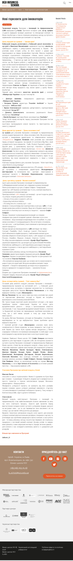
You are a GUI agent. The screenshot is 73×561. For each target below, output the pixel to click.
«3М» (17, 194)
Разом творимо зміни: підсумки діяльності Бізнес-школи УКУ (62, 124)
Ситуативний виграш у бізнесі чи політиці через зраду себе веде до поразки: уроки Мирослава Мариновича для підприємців (63, 155)
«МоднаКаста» (7, 140)
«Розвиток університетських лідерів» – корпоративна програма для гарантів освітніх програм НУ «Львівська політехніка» (62, 89)
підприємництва (44, 272)
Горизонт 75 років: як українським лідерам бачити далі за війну (63, 58)
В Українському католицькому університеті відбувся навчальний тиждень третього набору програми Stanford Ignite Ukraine (63, 30)
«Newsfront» (48, 167)
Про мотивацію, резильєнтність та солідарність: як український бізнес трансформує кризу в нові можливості (63, 71)
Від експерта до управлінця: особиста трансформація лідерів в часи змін (62, 171)
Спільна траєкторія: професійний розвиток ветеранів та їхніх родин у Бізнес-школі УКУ (63, 46)
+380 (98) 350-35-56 (18, 468)
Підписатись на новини (54, 477)
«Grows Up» (40, 149)
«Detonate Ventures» (23, 176)
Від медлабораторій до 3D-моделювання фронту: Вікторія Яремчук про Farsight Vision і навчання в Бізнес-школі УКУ (63, 109)
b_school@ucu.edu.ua (19, 473)
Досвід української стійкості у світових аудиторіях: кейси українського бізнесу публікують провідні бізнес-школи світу (63, 137)
